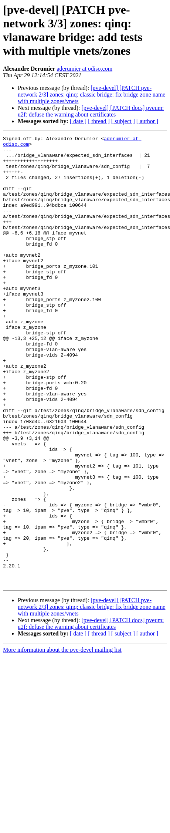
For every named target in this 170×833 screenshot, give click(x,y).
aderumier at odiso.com (84, 68)
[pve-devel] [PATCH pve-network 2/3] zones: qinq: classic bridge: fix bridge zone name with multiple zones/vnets (91, 94)
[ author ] (147, 121)
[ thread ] (99, 121)
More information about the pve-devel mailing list (62, 739)
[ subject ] (123, 121)
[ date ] (78, 121)
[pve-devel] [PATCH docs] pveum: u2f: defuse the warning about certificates (91, 111)
